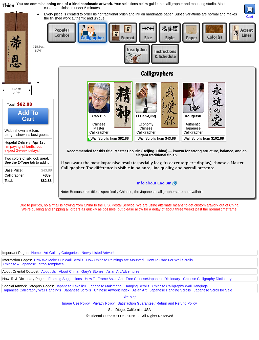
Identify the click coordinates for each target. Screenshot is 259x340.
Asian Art (140, 290)
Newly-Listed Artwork (98, 253)
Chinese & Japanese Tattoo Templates (33, 264)
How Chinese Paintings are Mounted (115, 260)
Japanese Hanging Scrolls (170, 290)
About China (68, 271)
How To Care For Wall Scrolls (170, 260)
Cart (249, 17)
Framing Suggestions (65, 279)
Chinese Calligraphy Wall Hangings (180, 286)
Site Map (129, 297)
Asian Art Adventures (122, 271)
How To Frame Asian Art (104, 279)
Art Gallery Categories (61, 253)
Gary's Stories (92, 271)
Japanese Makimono (105, 286)
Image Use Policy (76, 303)
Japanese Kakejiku (71, 286)
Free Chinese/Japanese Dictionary (153, 279)
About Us (48, 271)
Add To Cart (28, 115)
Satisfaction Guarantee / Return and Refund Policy (157, 303)
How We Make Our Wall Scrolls (58, 260)
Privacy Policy (104, 303)
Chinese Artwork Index (112, 290)
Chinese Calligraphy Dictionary (207, 279)
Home (36, 253)
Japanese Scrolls (77, 290)
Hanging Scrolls (136, 286)
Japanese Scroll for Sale (213, 290)
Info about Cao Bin (157, 182)
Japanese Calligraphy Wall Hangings (32, 290)
